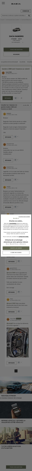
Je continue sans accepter (24, 216)
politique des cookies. (24, 236)
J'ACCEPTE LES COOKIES (16, 248)
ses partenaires (13, 223)
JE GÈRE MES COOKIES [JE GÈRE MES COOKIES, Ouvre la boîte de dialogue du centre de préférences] (16, 252)
